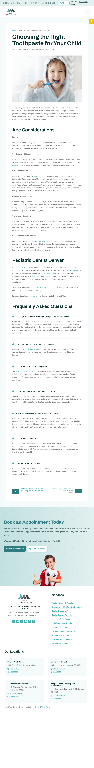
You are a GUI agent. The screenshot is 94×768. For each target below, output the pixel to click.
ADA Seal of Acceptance (25, 371)
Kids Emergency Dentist (62, 675)
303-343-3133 (59, 721)
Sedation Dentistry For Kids (63, 683)
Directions (14, 724)
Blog (19, 30)
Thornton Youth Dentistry (17, 736)
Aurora (36, 288)
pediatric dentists (72, 270)
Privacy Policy (45, 759)
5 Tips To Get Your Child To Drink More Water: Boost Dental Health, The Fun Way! (32, 490)
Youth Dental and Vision (23, 268)
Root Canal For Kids (60, 679)
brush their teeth (39, 176)
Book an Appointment (15, 549)
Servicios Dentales (60, 696)
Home (14, 30)
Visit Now (63, 3)
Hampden (61, 288)
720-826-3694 (59, 748)
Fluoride (15, 165)
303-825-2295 (16, 721)
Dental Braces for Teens (62, 663)
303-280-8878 (16, 746)
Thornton (50, 288)
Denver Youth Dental (15, 714)
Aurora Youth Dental (59, 714)
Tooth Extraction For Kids (62, 687)
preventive (48, 276)
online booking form (37, 290)
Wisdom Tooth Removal (62, 692)
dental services (49, 273)
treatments (36, 276)
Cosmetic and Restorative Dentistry (67, 659)
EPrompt (37, 759)
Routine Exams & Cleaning (63, 655)
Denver (43, 288)
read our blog (34, 296)
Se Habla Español (12, 3)
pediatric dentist (48, 241)
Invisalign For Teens (61, 671)
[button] (91, 21)
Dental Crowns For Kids (62, 667)
